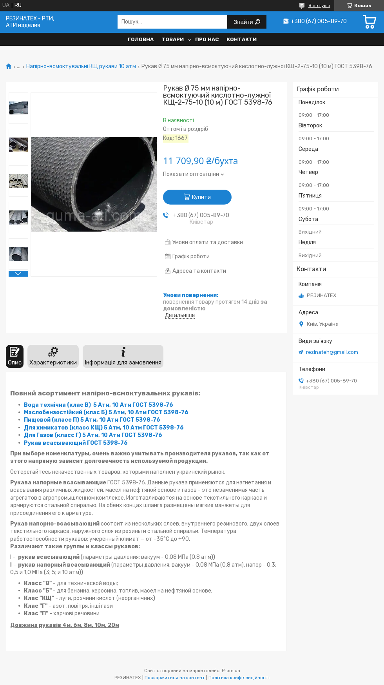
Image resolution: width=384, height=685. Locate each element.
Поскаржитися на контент (175, 677)
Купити (201, 197)
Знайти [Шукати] (244, 21)
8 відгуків (319, 5)
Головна (141, 39)
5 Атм (101, 405)
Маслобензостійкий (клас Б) (65, 412)
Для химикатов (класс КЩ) (63, 427)
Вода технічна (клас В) (57, 405)
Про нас (207, 39)
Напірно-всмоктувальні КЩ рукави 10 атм (81, 66)
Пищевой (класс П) (51, 420)
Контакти (241, 39)
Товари (172, 39)
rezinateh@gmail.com (332, 352)
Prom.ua (231, 670)
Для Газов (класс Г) (52, 435)
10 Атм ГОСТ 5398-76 (142, 405)
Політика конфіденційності (239, 677)
